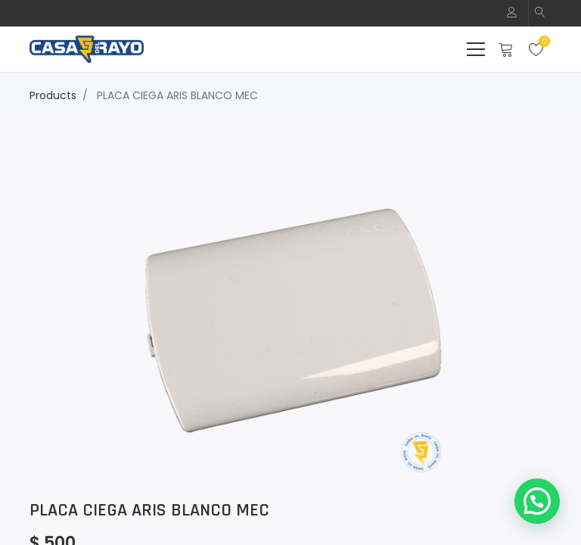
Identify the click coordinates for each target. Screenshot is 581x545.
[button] (540, 13)
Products (53, 95)
